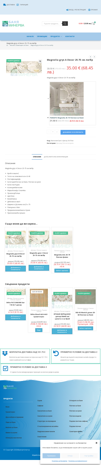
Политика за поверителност (77, 461)
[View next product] (94, 56)
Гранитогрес (10, 412)
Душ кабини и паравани (14, 417)
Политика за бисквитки (59, 461)
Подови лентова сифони (78, 421)
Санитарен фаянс (75, 431)
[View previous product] (90, 56)
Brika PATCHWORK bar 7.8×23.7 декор (16, 303)
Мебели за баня (11, 427)
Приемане (51, 456)
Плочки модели (67, 143)
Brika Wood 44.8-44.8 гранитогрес (39, 315)
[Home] (7, 45)
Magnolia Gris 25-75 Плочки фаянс (62, 256)
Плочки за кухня (18, 298)
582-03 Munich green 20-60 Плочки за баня (85, 313)
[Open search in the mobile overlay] (55, 23)
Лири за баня (10, 422)
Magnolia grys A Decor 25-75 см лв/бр (42, 45)
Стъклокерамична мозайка (47, 426)
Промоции (42, 36)
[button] (96, 443)
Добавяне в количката (73, 132)
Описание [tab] (37, 157)
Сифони (40, 406)
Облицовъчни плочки (14, 438)
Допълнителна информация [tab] (56, 157)
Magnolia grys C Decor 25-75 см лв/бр (39, 254)
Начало (30, 36)
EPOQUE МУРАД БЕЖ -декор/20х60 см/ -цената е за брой (62, 316)
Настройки (88, 456)
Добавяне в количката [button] (16, 269)
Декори (59, 143)
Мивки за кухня (11, 432)
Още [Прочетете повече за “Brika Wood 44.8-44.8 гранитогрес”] (39, 330)
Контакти (69, 36)
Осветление (41, 437)
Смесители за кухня (44, 416)
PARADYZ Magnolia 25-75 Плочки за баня (67, 118)
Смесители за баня (44, 411)
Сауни (39, 400)
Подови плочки (75, 426)
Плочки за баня (75, 406)
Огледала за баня (76, 400)
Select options (62, 271)
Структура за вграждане (46, 421)
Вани (7, 407)
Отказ (70, 456)
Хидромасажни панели (46, 431)
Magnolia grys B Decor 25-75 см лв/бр (15, 255)
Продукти (56, 36)
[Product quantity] (53, 132)
